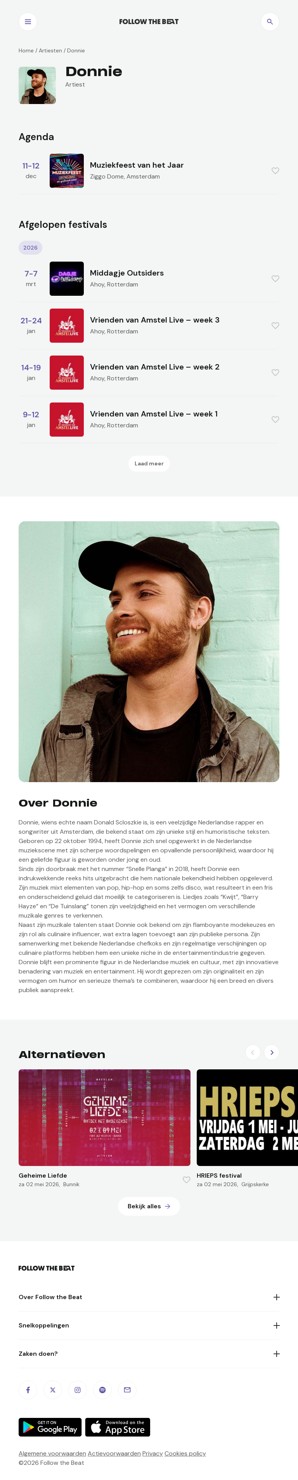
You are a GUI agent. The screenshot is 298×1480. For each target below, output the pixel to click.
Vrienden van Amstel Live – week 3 (155, 320)
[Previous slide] (253, 1052)
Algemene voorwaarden (52, 1453)
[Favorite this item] (275, 171)
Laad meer (149, 463)
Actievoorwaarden (114, 1453)
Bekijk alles (144, 1206)
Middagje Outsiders (127, 273)
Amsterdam (143, 176)
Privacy (152, 1453)
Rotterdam (122, 284)
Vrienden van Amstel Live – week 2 (155, 367)
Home (26, 50)
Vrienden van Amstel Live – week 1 (154, 414)
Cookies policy (185, 1453)
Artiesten (50, 50)
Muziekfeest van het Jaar (137, 165)
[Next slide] (271, 1052)
